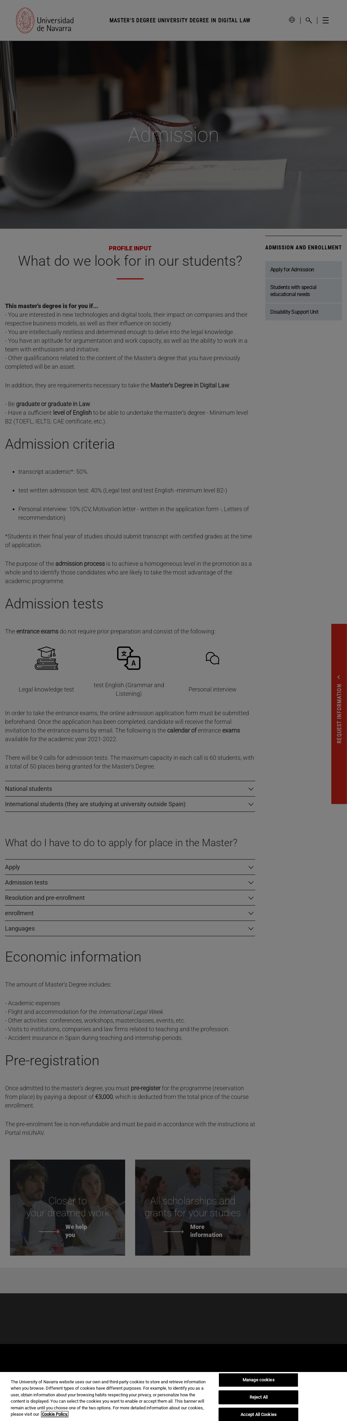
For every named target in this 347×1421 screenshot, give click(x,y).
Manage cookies (259, 1380)
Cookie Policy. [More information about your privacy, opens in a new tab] (55, 1414)
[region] (173, 1396)
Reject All (259, 1397)
